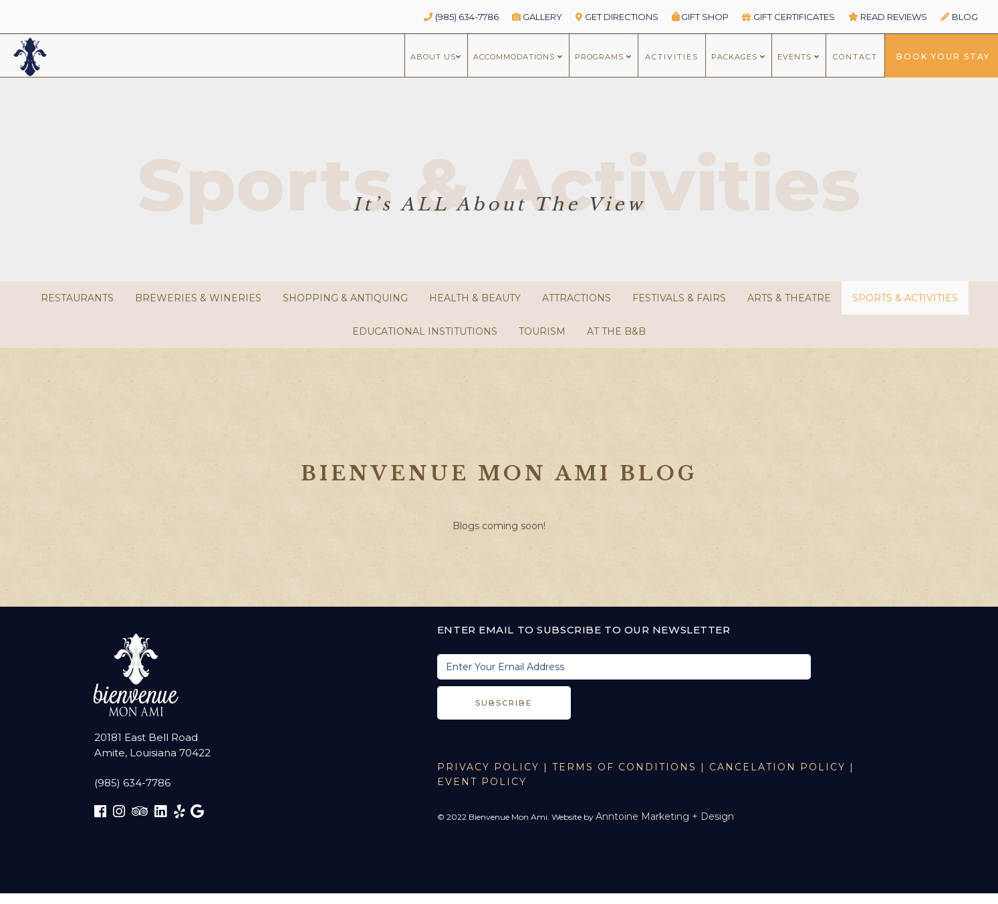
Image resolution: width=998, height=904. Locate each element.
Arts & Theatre (789, 298)
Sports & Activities (905, 298)
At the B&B (616, 331)
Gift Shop (700, 16)
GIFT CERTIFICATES (788, 16)
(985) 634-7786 (461, 16)
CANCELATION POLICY (777, 767)
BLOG (959, 16)
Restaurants (77, 298)
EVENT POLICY (482, 782)
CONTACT (855, 56)
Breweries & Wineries (198, 298)
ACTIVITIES (672, 56)
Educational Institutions (424, 331)
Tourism (542, 331)
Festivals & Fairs (679, 298)
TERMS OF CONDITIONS (624, 767)
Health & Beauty (475, 298)
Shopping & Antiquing (345, 298)
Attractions (576, 298)
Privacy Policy (488, 767)
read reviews (888, 16)
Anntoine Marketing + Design (665, 816)
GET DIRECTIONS (617, 16)
